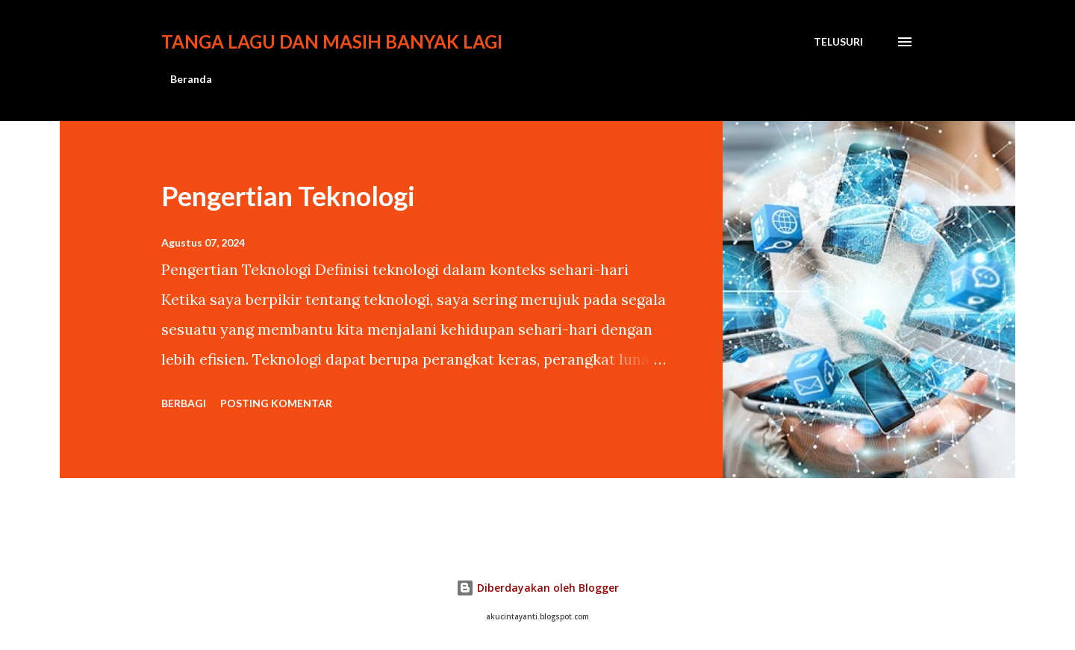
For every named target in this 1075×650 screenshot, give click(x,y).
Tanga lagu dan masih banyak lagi (331, 41)
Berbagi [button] (183, 403)
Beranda (191, 78)
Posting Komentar (276, 403)
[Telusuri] (838, 42)
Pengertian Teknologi (288, 195)
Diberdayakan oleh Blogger (537, 588)
